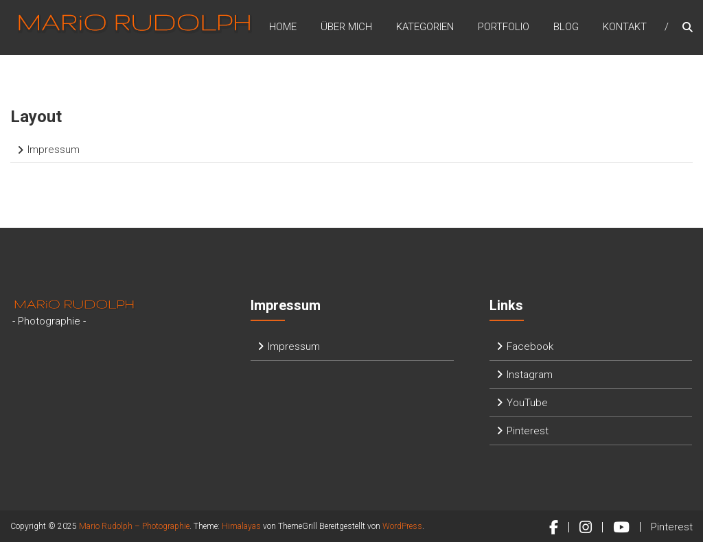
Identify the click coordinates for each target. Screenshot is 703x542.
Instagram (530, 374)
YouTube (527, 403)
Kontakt (625, 27)
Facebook (530, 346)
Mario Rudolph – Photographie (134, 526)
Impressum (53, 149)
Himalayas (241, 526)
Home (283, 27)
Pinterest (528, 431)
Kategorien (425, 27)
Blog (566, 27)
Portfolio (503, 27)
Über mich (346, 27)
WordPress (402, 526)
